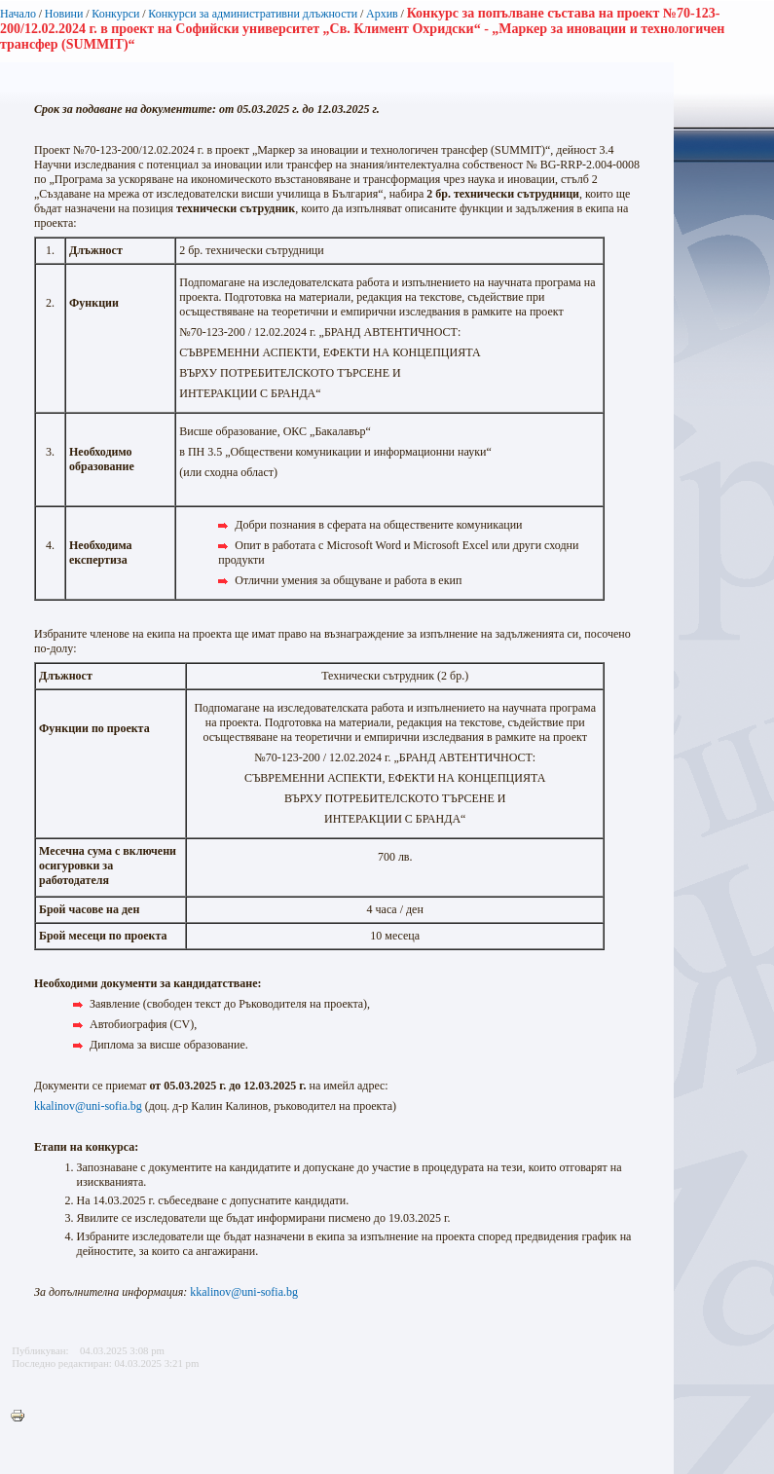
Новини (64, 13)
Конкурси (115, 13)
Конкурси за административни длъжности (252, 13)
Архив (382, 13)
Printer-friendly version (22, 1416)
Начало (18, 13)
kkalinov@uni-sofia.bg (88, 1106)
